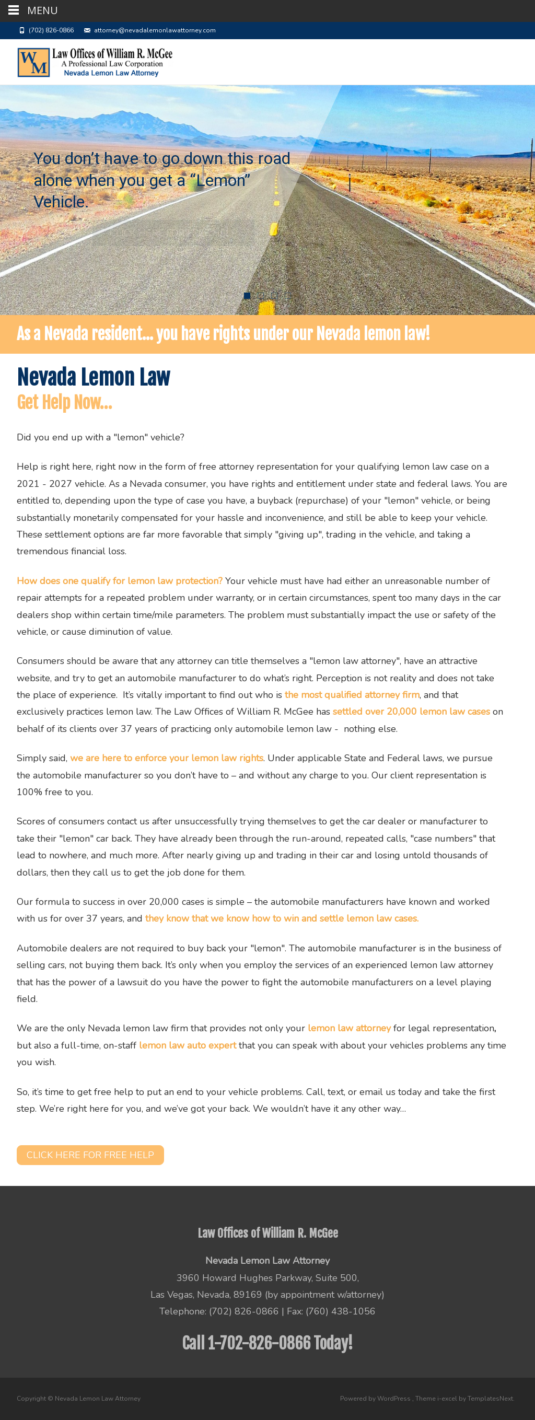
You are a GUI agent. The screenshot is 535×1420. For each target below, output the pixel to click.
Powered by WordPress (376, 1398)
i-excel (448, 1398)
